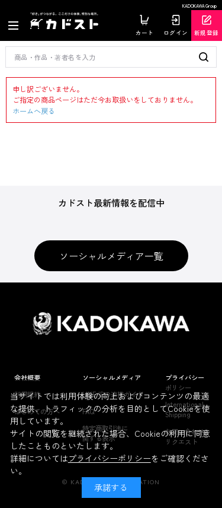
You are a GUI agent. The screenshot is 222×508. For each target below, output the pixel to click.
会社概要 (27, 377)
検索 (205, 57)
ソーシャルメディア (111, 377)
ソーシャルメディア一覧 (111, 256)
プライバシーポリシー (109, 458)
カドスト (66, 21)
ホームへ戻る (33, 111)
